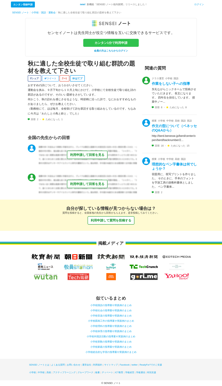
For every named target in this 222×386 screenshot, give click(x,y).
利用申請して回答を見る (87, 155)
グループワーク (85, 372)
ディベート (107, 372)
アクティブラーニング (64, 372)
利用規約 (97, 364)
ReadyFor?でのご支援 (151, 364)
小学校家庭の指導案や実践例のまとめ (111, 346)
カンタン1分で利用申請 (111, 43)
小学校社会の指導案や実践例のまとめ (111, 310)
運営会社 (86, 364)
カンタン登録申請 (23, 4)
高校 (48, 372)
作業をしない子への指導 (171, 83)
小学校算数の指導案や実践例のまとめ (111, 341)
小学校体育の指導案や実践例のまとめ (111, 331)
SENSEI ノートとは (39, 364)
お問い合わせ (73, 364)
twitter (135, 364)
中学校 (41, 372)
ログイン (199, 4)
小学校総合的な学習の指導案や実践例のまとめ (111, 352)
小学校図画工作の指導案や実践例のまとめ (111, 320)
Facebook (125, 364)
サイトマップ (111, 364)
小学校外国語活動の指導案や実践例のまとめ (111, 336)
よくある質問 (58, 364)
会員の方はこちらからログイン (111, 50)
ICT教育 (119, 372)
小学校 (32, 372)
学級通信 (140, 372)
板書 (97, 372)
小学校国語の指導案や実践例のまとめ (111, 305)
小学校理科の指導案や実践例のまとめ (111, 326)
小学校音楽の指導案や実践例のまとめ (111, 315)
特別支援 (151, 372)
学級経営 (129, 372)
